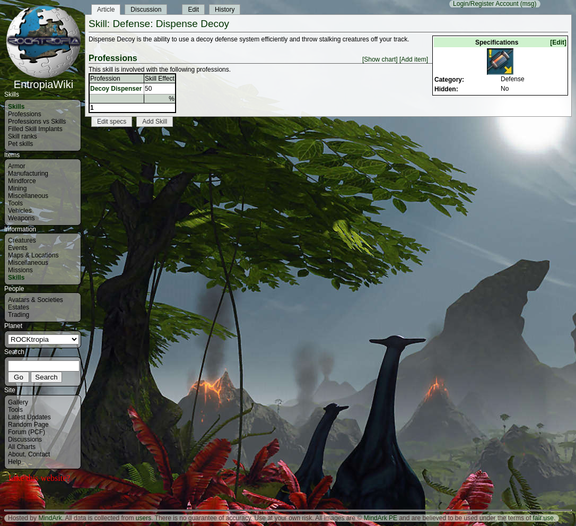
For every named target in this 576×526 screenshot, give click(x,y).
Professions (24, 114)
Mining (17, 188)
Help (14, 461)
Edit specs (111, 121)
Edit (193, 9)
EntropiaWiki (43, 79)
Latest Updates (29, 417)
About (16, 454)
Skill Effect (159, 78)
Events (18, 248)
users (143, 518)
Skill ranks (22, 136)
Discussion (145, 9)
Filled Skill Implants (35, 129)
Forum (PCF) (26, 432)
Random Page (28, 424)
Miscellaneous (28, 196)
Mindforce (22, 181)
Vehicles (20, 210)
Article (106, 9)
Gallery (18, 402)
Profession (105, 78)
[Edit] (558, 42)
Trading (18, 314)
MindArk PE (380, 518)
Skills (16, 106)
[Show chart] (380, 59)
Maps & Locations (33, 255)
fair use (543, 518)
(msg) (528, 3)
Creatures (22, 240)
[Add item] (413, 59)
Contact (39, 454)
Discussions (25, 439)
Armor (16, 166)
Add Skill (154, 121)
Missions (20, 270)
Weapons (21, 218)
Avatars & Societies (35, 300)
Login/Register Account (485, 3)
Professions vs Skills (37, 121)
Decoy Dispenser (116, 88)
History (224, 9)
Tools (15, 203)
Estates (18, 307)
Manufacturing (28, 173)
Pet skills (20, 144)
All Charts (22, 447)
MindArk (50, 518)
